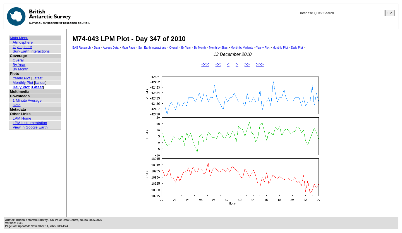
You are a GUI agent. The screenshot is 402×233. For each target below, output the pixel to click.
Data (16, 105)
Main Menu (19, 38)
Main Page (128, 47)
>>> (260, 64)
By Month (20, 69)
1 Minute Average (27, 100)
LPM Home (22, 118)
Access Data (110, 47)
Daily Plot (21, 87)
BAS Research (81, 47)
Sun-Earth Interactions (31, 51)
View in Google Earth (30, 127)
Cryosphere (22, 47)
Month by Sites (218, 47)
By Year (19, 65)
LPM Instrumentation (30, 123)
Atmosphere (23, 42)
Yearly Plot (21, 78)
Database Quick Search (346, 13)
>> (247, 64)
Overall (18, 60)
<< (218, 64)
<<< (205, 64)
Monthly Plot (23, 82)
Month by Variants (242, 47)
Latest (37, 78)
